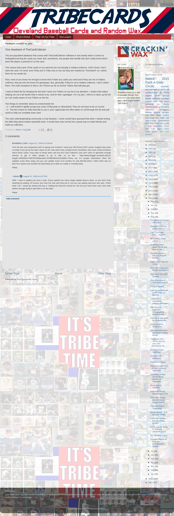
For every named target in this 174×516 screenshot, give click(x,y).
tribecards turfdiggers (157, 110)
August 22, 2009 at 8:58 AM (40, 143)
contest (166, 115)
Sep (153, 213)
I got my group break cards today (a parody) (159, 292)
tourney (165, 86)
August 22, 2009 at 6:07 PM (35, 176)
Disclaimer (65, 36)
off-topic (165, 112)
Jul (152, 451)
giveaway (149, 104)
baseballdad (163, 121)
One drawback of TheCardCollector (159, 281)
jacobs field (157, 132)
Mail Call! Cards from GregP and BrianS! (159, 269)
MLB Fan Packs (152, 123)
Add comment (12, 199)
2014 (150, 179)
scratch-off (163, 89)
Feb (153, 470)
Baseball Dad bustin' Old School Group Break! (159, 332)
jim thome (163, 104)
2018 (150, 164)
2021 (150, 152)
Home (8, 36)
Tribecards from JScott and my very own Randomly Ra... (158, 342)
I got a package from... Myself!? (158, 233)
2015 (150, 175)
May (153, 459)
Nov (153, 205)
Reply (14, 167)
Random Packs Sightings (157, 351)
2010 (150, 194)
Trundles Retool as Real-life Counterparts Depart (158, 442)
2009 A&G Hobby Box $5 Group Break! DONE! (157, 400)
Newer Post (12, 273)
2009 (150, 198)
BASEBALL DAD (20, 143)
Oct (152, 209)
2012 (150, 187)
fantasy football (152, 112)
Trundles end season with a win (159, 221)
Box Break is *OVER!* (155, 386)
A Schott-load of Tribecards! (157, 407)
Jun (153, 455)
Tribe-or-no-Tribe (45, 36)
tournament (151, 89)
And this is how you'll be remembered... (159, 319)
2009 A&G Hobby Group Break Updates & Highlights (157, 378)
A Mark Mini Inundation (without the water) (159, 301)
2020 (150, 156)
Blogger (102, 509)
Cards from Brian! (158, 362)
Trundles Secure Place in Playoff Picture (158, 255)
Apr (152, 463)
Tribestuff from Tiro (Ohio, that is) (158, 227)
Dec (153, 201)
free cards (164, 101)
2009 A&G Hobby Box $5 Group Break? (157, 420)
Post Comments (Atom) (27, 279)
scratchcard (151, 92)
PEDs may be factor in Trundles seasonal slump (159, 429)
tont (147, 115)
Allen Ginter (155, 115)
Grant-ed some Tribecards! (156, 325)
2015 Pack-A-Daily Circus (157, 82)
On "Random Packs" (159, 435)
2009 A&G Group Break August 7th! (159, 392)
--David (17, 130)
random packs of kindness (157, 107)
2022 (150, 149)
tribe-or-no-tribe (152, 118)
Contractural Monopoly (155, 357)
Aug (153, 217)
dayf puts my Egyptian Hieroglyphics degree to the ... (158, 310)
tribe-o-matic (150, 121)
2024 (150, 145)
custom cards (151, 101)
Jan (153, 474)
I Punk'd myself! (157, 286)
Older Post (104, 273)
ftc (161, 92)
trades (149, 78)
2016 (150, 171)
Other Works (23, 36)
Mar (153, 466)
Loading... (121, 110)
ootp (150, 126)
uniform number (160, 98)
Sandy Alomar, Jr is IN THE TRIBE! (158, 413)
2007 (150, 483)
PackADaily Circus (161, 126)
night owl (164, 118)
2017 (150, 168)
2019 (150, 160)
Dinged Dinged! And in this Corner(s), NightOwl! (159, 368)
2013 (150, 183)
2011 (150, 191)
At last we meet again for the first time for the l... (158, 247)
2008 (150, 479)
